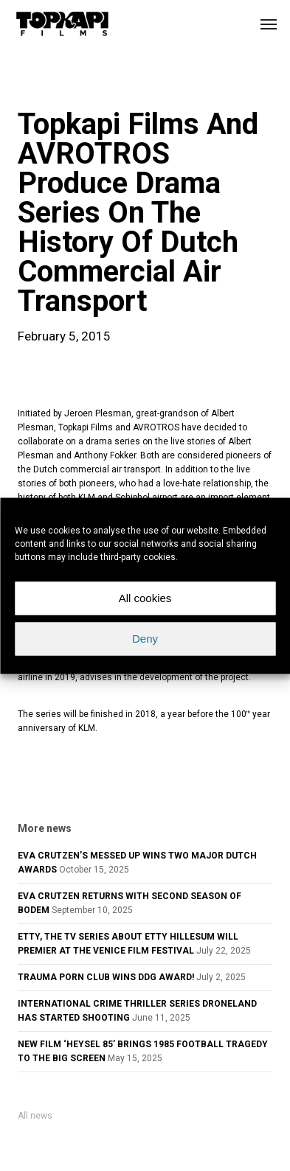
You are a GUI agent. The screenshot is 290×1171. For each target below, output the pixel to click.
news (41, 84)
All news (35, 1116)
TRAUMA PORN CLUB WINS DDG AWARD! (106, 977)
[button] (268, 23)
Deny (145, 638)
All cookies (145, 598)
